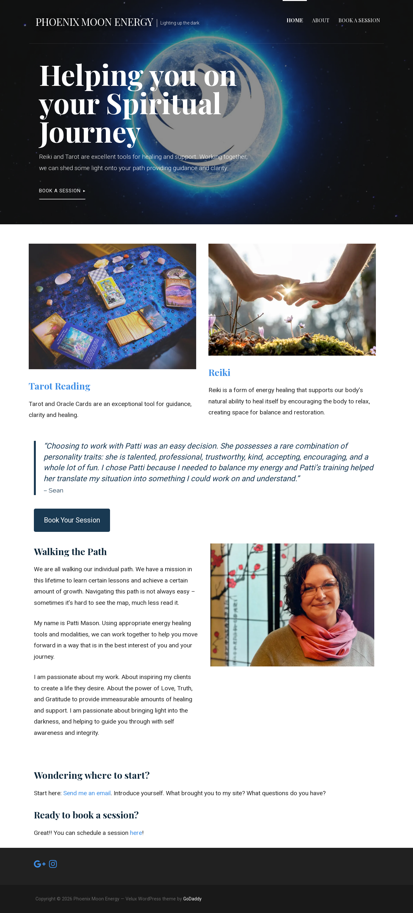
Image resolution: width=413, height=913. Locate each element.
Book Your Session (72, 520)
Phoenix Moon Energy (94, 21)
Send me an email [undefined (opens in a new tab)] (87, 793)
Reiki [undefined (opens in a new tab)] (219, 372)
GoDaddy (192, 898)
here (136, 833)
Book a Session (359, 20)
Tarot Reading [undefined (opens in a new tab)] (59, 386)
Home (295, 20)
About (320, 20)
